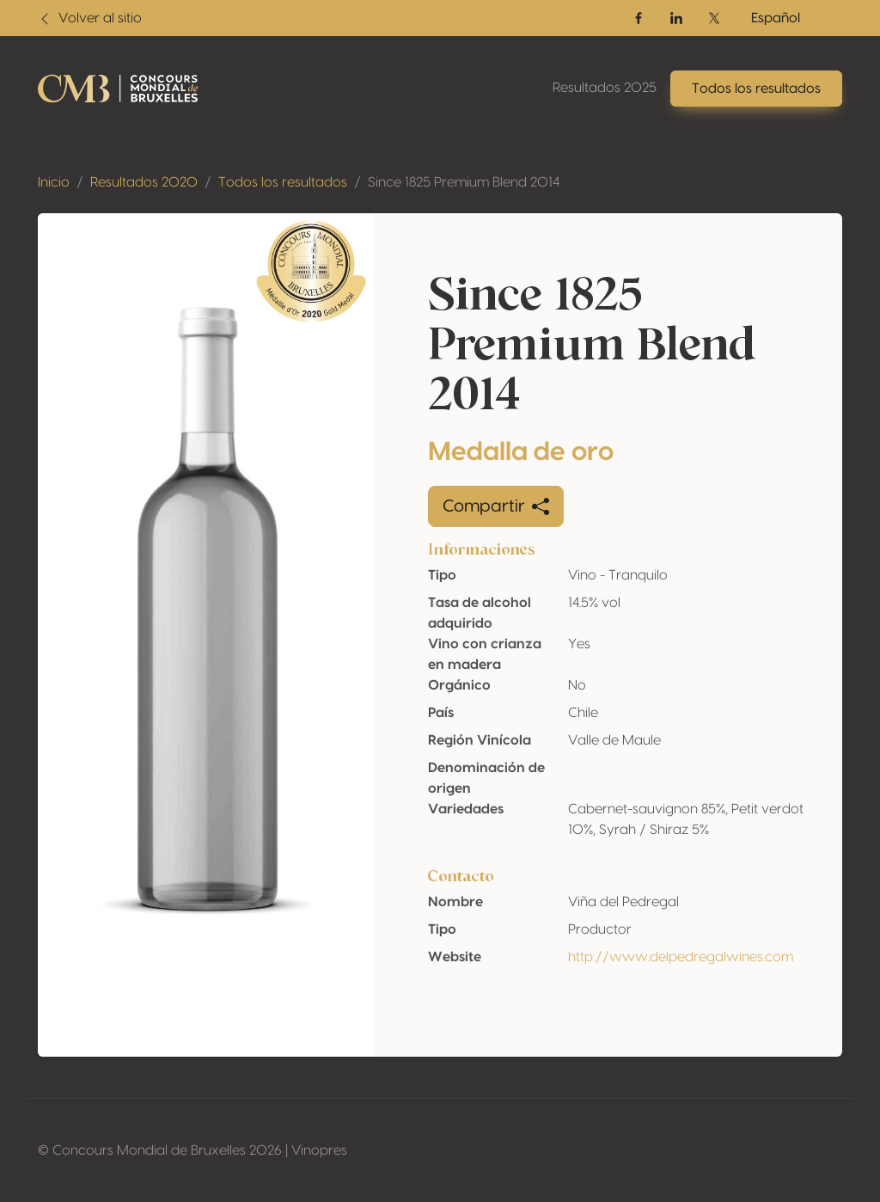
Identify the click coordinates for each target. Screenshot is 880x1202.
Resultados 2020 (144, 182)
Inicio (54, 182)
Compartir (496, 506)
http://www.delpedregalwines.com (680, 957)
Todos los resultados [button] (756, 88)
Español (775, 18)
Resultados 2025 (605, 88)
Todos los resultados (282, 182)
